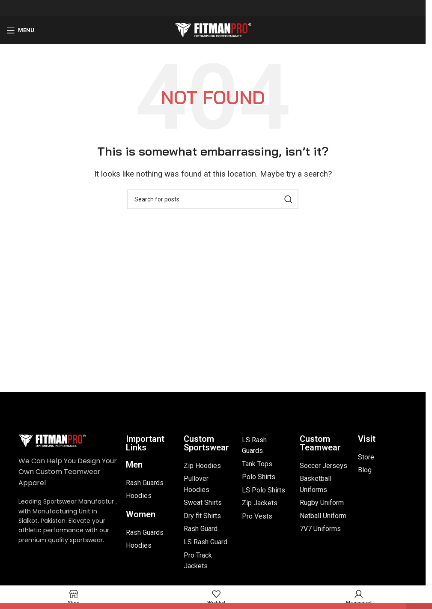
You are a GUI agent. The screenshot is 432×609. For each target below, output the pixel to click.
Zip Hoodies (202, 466)
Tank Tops (257, 464)
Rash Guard (200, 529)
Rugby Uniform (322, 502)
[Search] (212, 199)
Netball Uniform (323, 516)
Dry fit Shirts (202, 516)
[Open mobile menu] (20, 30)
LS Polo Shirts (263, 490)
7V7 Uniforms (320, 529)
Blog (365, 470)
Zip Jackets (259, 503)
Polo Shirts (258, 477)
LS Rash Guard (205, 542)
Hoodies (139, 496)
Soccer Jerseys (323, 466)
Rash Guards (145, 483)
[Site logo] (213, 29)
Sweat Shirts (203, 502)
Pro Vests (257, 516)
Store (366, 457)
